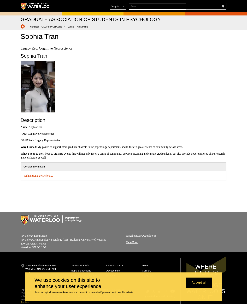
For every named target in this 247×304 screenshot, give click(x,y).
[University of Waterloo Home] (35, 6)
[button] (198, 6)
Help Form (132, 242)
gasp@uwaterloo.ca (145, 235)
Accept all (199, 282)
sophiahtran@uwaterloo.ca (38, 175)
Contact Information (34, 166)
